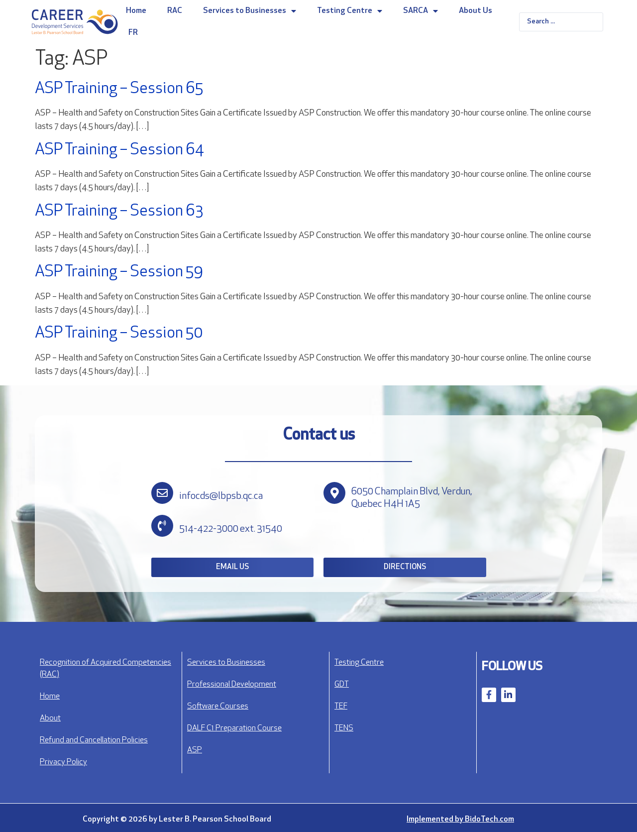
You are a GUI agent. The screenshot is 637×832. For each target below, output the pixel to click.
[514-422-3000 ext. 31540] (162, 526)
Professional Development (231, 685)
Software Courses (217, 707)
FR (133, 33)
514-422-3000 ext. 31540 (230, 529)
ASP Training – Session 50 (119, 334)
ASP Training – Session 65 (119, 89)
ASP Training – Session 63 (119, 212)
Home (136, 11)
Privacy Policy (63, 762)
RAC (174, 11)
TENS (343, 728)
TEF (340, 707)
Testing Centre (349, 11)
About (50, 718)
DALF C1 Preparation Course (234, 728)
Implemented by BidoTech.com (460, 820)
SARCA (420, 11)
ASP (194, 750)
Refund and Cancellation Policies (94, 740)
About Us (475, 11)
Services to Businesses (249, 11)
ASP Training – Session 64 (119, 150)
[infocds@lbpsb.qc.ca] (162, 493)
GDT (341, 685)
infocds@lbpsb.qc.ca (221, 496)
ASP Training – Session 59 (119, 272)
